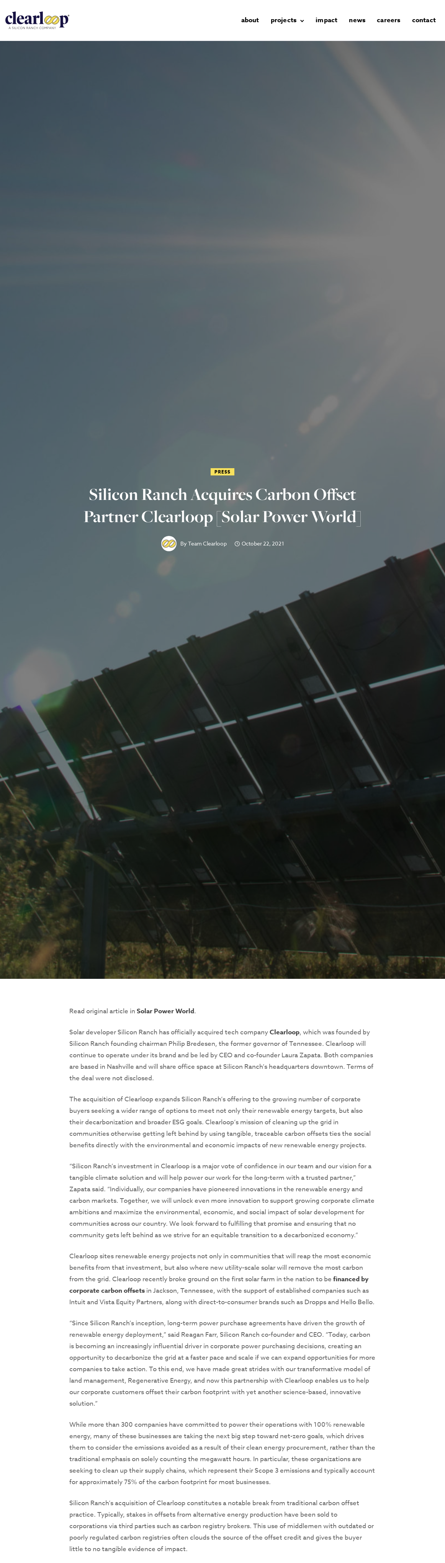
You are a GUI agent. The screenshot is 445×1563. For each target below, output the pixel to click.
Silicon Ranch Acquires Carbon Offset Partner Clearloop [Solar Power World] (222, 505)
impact (326, 20)
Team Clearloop (207, 543)
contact (424, 20)
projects (284, 20)
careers (388, 20)
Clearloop (284, 1032)
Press (222, 472)
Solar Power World (165, 1011)
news (357, 20)
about (250, 20)
